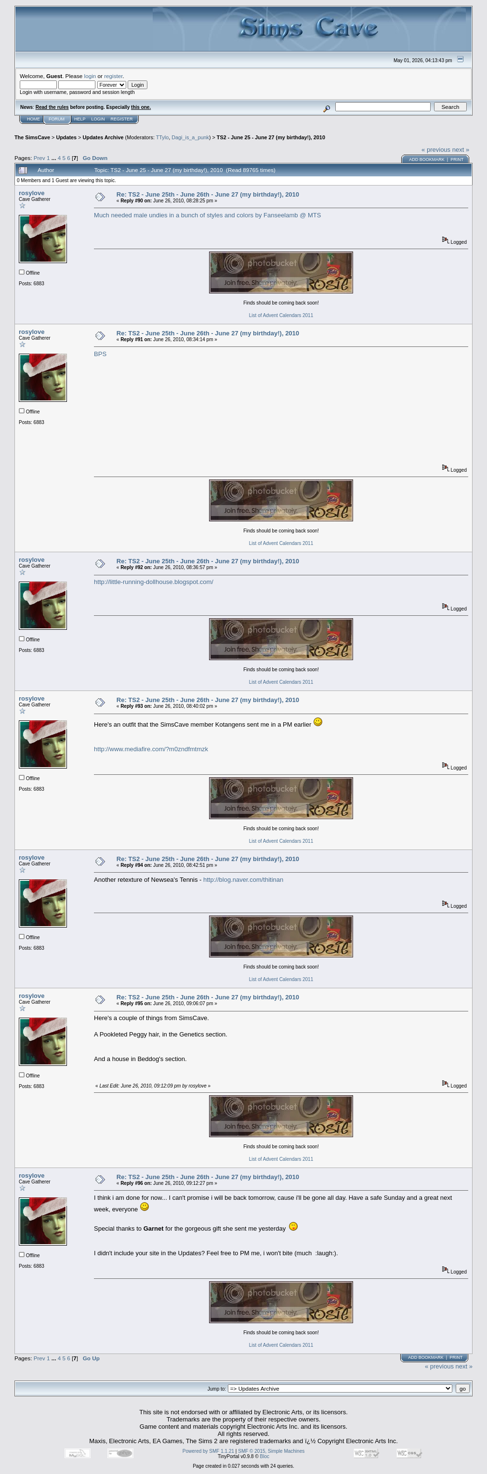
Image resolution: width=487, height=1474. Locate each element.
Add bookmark (427, 159)
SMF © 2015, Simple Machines (271, 1451)
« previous (435, 149)
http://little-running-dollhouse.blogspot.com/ (153, 581)
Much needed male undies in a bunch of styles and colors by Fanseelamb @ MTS (207, 215)
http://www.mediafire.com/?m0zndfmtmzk (151, 749)
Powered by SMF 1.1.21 (208, 1451)
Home (33, 119)
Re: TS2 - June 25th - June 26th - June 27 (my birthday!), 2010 (208, 194)
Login (98, 119)
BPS (100, 354)
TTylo (162, 137)
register (113, 76)
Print (456, 159)
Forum (57, 119)
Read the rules (52, 107)
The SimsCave (32, 137)
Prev (39, 158)
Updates (66, 137)
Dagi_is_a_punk (190, 137)
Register (122, 119)
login (90, 76)
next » (460, 149)
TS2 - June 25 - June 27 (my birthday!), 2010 (271, 137)
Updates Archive (102, 137)
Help (80, 119)
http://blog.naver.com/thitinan (243, 879)
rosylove (31, 193)
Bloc (264, 1456)
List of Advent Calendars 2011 (281, 315)
